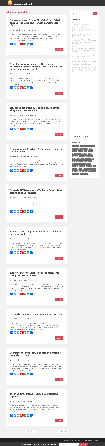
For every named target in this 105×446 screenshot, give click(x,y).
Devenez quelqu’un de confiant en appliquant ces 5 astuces (82, 23)
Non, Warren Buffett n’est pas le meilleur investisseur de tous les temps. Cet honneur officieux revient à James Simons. (84, 49)
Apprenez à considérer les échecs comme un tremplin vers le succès (34, 274)
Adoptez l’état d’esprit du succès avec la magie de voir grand (35, 233)
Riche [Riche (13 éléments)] (94, 166)
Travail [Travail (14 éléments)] (74, 174)
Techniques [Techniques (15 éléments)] (86, 171)
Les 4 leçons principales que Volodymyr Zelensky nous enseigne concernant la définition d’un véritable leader (84, 62)
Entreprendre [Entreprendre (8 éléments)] (76, 153)
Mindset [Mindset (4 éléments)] (83, 161)
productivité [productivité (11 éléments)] (82, 166)
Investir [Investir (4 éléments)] (90, 156)
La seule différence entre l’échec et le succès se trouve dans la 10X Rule (36, 191)
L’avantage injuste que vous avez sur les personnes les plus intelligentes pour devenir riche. (83, 29)
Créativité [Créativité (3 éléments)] (80, 151)
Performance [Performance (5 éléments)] (82, 163)
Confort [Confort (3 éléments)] (91, 148)
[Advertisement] (84, 102)
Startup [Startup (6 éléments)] (94, 169)
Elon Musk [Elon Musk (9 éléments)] (90, 151)
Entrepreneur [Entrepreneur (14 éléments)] (84, 153)
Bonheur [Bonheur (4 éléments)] (82, 146)
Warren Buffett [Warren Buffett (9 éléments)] (83, 174)
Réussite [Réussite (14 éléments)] (85, 169)
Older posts (62, 431)
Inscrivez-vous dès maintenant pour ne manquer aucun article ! (37, 444)
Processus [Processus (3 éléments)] (75, 166)
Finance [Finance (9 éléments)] (90, 153)
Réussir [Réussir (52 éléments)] (80, 169)
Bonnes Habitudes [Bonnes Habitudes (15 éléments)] (90, 146)
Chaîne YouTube (75, 3)
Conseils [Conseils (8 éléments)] (75, 151)
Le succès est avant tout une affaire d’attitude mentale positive (35, 354)
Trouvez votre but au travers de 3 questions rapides (34, 395)
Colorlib (85, 440)
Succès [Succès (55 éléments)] (80, 171)
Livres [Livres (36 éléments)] (74, 161)
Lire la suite (59, 49)
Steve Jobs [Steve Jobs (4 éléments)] (75, 171)
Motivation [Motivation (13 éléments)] (89, 161)
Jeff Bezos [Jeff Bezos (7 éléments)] (75, 158)
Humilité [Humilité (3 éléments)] (85, 156)
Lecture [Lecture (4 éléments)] (91, 158)
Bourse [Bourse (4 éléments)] (74, 148)
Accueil (53, 3)
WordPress (96, 440)
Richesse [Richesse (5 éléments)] (75, 169)
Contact (95, 3)
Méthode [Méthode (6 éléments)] (75, 163)
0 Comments (33, 30)
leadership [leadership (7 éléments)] (85, 158)
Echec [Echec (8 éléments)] (85, 151)
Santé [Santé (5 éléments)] (90, 169)
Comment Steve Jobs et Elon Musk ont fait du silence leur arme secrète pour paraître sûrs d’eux (35, 23)
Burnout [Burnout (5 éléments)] (79, 148)
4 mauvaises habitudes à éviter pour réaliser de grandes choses (36, 150)
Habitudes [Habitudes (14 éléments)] (75, 156)
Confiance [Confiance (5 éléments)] (85, 148)
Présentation (63, 3)
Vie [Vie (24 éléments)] (78, 174)
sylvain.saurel (23, 30)
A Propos (87, 3)
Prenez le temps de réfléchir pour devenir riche (36, 313)
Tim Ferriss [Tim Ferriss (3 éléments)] (93, 171)
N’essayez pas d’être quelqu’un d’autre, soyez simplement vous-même (34, 109)
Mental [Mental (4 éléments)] (78, 161)
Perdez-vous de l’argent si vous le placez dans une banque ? (82, 35)
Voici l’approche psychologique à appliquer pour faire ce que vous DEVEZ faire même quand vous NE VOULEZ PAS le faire (84, 41)
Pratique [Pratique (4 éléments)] (88, 163)
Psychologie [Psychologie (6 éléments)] (89, 166)
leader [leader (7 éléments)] (80, 158)
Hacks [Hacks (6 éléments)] (80, 156)
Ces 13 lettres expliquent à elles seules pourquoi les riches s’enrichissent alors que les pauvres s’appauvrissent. (36, 66)
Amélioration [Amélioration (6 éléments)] (76, 146)
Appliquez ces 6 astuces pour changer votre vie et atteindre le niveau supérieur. (83, 56)
